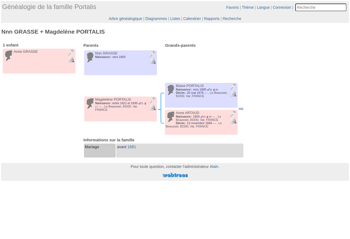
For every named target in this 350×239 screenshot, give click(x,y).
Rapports (212, 18)
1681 (131, 147)
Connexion (282, 7)
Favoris (232, 7)
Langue (263, 7)
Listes (175, 18)
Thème (248, 7)
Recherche (232, 18)
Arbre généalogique (125, 18)
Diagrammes (156, 18)
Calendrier (192, 18)
